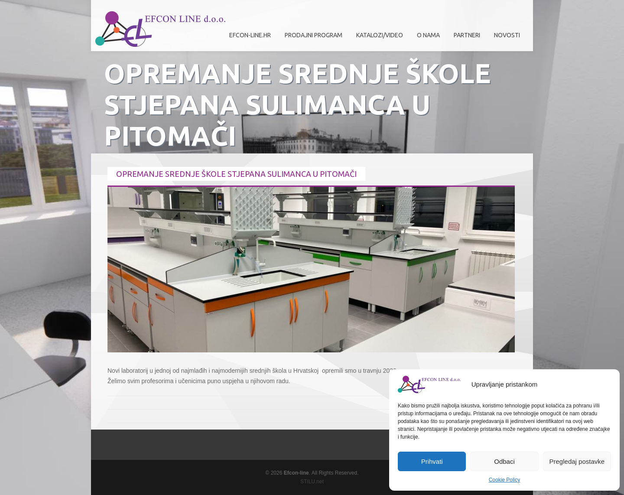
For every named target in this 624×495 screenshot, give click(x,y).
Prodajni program (311, 38)
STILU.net (312, 482)
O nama (426, 38)
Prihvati (432, 461)
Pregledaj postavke (577, 461)
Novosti (507, 35)
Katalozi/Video (379, 35)
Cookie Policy (504, 480)
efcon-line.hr (250, 35)
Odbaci (504, 461)
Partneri (465, 38)
